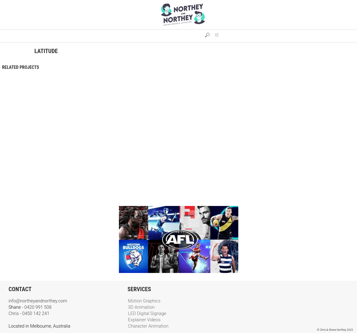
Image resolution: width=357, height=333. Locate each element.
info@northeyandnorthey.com (38, 301)
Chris (14, 313)
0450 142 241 (35, 313)
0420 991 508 (37, 307)
